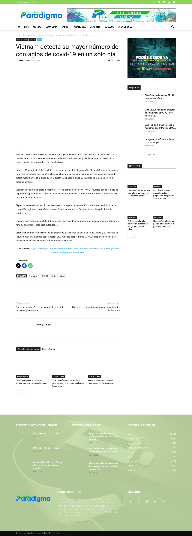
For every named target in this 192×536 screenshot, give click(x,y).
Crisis (53, 276)
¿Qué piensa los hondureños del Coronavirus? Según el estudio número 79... (104, 466)
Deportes (95, 26)
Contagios (33, 276)
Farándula (79, 26)
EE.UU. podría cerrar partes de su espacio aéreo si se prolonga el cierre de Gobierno (68, 383)
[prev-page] (18, 392)
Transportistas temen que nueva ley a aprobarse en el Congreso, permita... (139, 193)
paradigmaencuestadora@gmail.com (89, 521)
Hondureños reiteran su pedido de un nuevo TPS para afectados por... (163, 224)
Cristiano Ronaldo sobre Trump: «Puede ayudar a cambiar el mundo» (48, 465)
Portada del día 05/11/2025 (46, 433)
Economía (51, 26)
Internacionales (29, 35)
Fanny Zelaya (24, 60)
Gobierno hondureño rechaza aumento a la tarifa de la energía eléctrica (40, 309)
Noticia (32, 39)
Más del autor (48, 349)
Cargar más (152, 154)
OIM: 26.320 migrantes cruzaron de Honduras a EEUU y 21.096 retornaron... (160, 113)
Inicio (18, 35)
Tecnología (125, 26)
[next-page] (22, 392)
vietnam (62, 276)
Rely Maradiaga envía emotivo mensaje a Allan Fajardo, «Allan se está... (103, 436)
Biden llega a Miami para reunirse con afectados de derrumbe (96, 309)
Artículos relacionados (28, 349)
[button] (172, 27)
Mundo (37, 26)
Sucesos (109, 26)
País (26, 26)
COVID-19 (44, 276)
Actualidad (132, 217)
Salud (65, 26)
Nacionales (132, 187)
